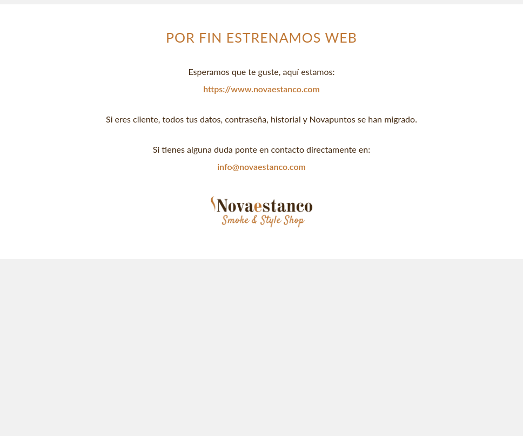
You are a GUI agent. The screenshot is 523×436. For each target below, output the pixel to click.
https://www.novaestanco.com (261, 89)
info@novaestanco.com (261, 166)
